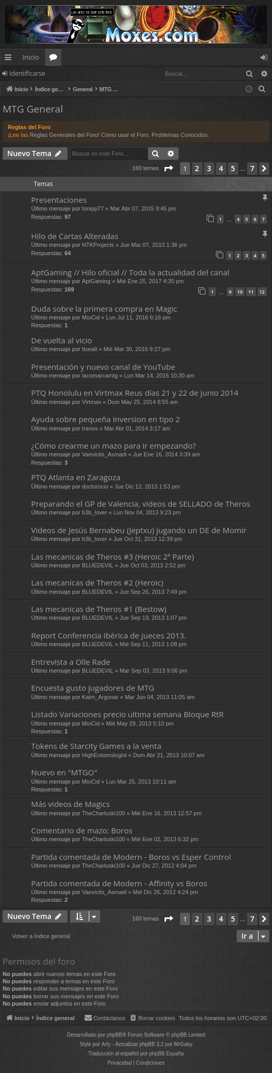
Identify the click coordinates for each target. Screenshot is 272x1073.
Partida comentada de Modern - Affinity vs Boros (119, 883)
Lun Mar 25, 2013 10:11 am (141, 781)
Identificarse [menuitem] (266, 59)
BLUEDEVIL (98, 565)
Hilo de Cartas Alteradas (74, 236)
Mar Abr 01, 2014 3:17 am (137, 428)
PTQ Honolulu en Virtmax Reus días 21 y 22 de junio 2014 (134, 392)
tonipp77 (93, 208)
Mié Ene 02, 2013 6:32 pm (164, 839)
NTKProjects (98, 245)
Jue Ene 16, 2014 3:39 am (166, 454)
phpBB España (166, 1053)
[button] (168, 168)
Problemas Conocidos (180, 135)
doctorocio (95, 486)
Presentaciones (59, 199)
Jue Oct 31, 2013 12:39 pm (147, 539)
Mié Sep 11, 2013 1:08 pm (153, 644)
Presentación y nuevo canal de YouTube (103, 366)
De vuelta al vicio (61, 340)
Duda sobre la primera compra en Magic (104, 308)
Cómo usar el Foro (124, 135)
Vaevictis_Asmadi (104, 454)
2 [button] (197, 168)
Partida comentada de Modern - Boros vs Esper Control (131, 857)
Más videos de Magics (70, 804)
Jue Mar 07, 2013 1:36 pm (153, 245)
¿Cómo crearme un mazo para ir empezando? (113, 445)
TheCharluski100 (103, 813)
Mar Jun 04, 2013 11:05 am (160, 697)
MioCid (91, 317)
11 (250, 291)
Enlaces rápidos (10, 59)
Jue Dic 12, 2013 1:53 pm (147, 486)
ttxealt (89, 349)
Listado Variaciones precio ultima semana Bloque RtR (127, 714)
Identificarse (27, 73)
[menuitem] (262, 89)
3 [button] (209, 168)
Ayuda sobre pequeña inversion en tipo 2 (105, 419)
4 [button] (221, 168)
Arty (106, 1044)
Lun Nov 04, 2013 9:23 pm (147, 512)
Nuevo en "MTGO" (64, 772)
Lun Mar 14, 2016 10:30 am (159, 375)
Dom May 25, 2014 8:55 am (142, 402)
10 (239, 291)
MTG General (33, 109)
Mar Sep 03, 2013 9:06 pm (153, 670)
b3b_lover (94, 512)
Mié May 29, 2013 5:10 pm (139, 723)
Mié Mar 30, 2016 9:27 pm (136, 349)
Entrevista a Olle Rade (70, 662)
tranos (90, 428)
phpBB (115, 1035)
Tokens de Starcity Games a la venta (96, 746)
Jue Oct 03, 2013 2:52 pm (153, 565)
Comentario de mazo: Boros (81, 830)
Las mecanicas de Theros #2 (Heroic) (97, 582)
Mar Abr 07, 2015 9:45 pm (143, 208)
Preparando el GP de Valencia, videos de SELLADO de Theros (140, 503)
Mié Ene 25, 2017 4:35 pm (150, 281)
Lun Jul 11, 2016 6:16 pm (138, 317)
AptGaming (96, 281)
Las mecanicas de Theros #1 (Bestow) (98, 609)
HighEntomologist (104, 755)
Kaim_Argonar (100, 697)
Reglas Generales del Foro (64, 135)
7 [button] (252, 168)
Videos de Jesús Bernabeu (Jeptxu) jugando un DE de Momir (139, 530)
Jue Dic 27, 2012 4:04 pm (163, 865)
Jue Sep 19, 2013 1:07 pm (153, 618)
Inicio (30, 57)
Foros (55, 59)
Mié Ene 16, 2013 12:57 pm (166, 813)
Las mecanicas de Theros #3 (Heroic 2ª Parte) (112, 556)
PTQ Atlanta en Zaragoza (75, 477)
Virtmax (91, 402)
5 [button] (233, 168)
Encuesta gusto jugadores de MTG (92, 687)
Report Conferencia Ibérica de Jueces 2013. (108, 635)
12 (262, 291)
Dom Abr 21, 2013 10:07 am (169, 755)
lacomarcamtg (100, 375)
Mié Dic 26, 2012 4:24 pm (165, 892)
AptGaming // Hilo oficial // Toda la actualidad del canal (130, 272)
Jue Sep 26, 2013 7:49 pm (153, 592)
